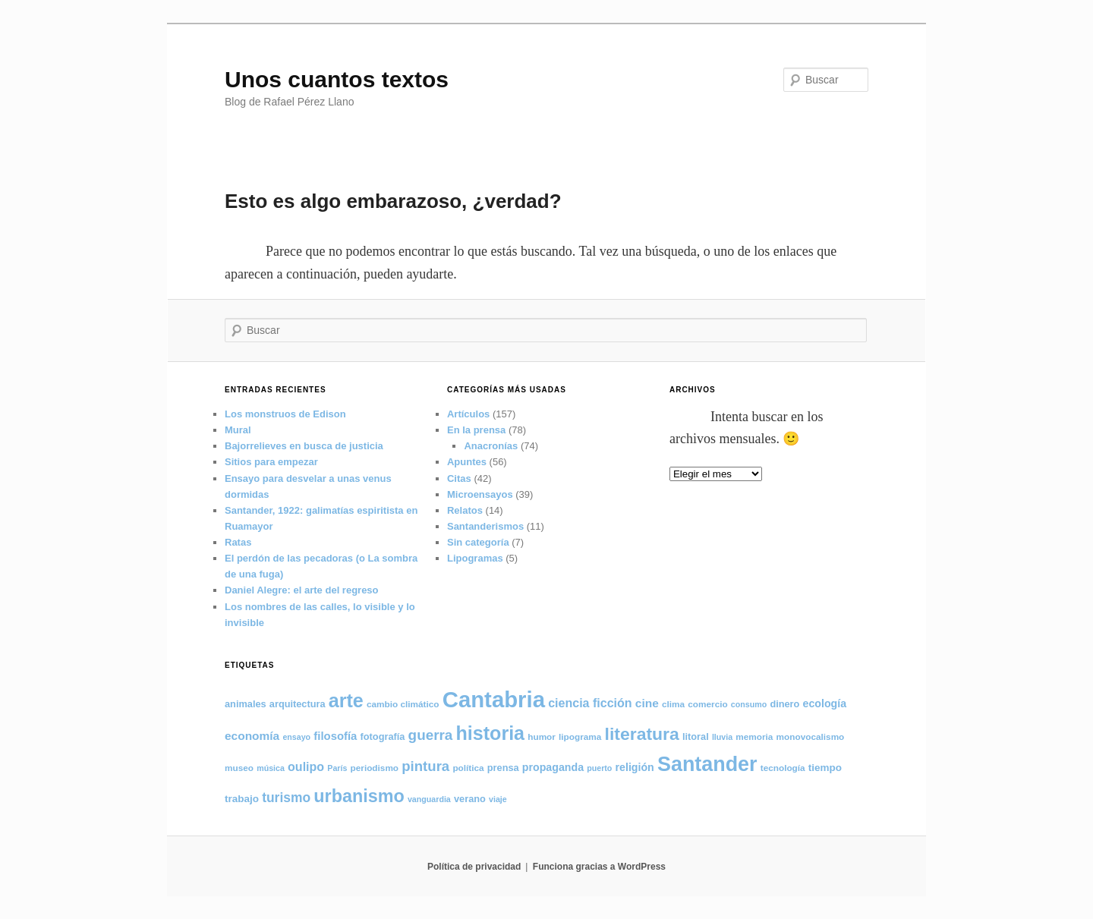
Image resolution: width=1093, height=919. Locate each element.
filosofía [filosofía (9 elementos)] (335, 736)
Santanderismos (485, 526)
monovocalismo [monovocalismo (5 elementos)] (810, 736)
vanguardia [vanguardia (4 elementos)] (429, 799)
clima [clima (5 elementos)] (673, 704)
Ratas (238, 542)
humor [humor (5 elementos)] (542, 736)
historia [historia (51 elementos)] (489, 733)
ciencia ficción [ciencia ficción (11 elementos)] (590, 703)
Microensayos (480, 494)
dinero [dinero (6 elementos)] (784, 704)
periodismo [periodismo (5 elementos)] (375, 768)
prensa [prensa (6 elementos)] (503, 767)
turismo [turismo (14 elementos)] (286, 797)
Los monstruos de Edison (285, 414)
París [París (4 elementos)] (337, 768)
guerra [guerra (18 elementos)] (430, 735)
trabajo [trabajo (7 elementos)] (242, 798)
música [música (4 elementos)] (271, 768)
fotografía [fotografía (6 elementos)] (383, 736)
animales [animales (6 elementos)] (245, 704)
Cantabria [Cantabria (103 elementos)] (494, 699)
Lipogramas (475, 558)
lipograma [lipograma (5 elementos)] (580, 736)
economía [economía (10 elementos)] (252, 735)
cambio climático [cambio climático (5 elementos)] (403, 704)
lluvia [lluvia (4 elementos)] (722, 736)
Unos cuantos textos (337, 79)
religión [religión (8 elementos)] (635, 767)
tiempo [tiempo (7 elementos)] (825, 767)
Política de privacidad (474, 866)
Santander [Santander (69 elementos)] (707, 764)
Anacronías (491, 446)
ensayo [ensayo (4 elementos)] (296, 736)
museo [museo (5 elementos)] (239, 768)
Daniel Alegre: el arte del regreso (302, 590)
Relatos (465, 510)
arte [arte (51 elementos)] (346, 700)
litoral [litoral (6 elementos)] (695, 736)
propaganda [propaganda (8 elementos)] (553, 767)
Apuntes (467, 461)
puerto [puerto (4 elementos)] (599, 768)
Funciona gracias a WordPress (599, 866)
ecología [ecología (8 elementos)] (825, 703)
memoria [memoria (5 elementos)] (754, 736)
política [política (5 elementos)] (468, 768)
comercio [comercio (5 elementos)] (707, 704)
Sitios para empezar (271, 461)
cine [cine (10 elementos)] (647, 703)
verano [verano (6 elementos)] (470, 798)
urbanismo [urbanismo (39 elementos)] (359, 796)
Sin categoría (478, 542)
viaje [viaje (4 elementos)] (498, 799)
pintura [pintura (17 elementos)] (425, 766)
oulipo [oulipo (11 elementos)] (306, 766)
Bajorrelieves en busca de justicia (304, 446)
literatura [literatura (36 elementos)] (642, 734)
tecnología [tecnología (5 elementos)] (783, 768)
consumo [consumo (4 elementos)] (749, 704)
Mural (238, 430)
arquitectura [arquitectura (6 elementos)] (297, 704)
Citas (459, 478)
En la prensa (476, 430)
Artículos (468, 414)
